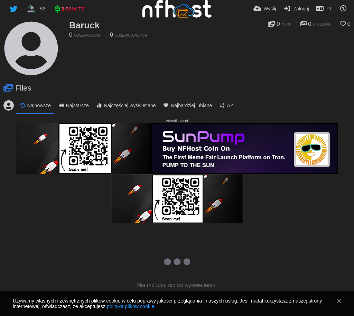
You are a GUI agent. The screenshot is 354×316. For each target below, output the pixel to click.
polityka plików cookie (130, 306)
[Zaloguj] (296, 8)
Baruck (84, 25)
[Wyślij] (264, 8)
